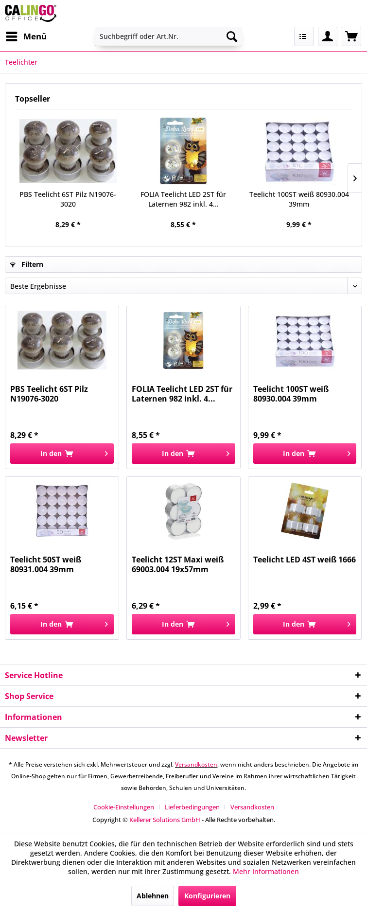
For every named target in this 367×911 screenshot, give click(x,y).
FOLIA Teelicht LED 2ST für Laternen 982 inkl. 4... (183, 199)
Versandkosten (196, 764)
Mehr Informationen (266, 871)
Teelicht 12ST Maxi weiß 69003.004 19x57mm (178, 564)
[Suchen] (232, 36)
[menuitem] (26, 36)
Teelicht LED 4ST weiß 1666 (304, 560)
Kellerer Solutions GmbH (164, 819)
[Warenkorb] (351, 36)
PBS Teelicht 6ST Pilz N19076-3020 (67, 199)
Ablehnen (153, 895)
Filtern (26, 264)
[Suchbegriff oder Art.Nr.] (168, 36)
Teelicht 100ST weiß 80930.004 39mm (299, 199)
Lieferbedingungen (192, 807)
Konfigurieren (207, 895)
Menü (26, 35)
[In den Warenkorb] (62, 453)
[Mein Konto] (327, 36)
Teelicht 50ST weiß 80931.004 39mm (45, 564)
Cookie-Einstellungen (123, 807)
